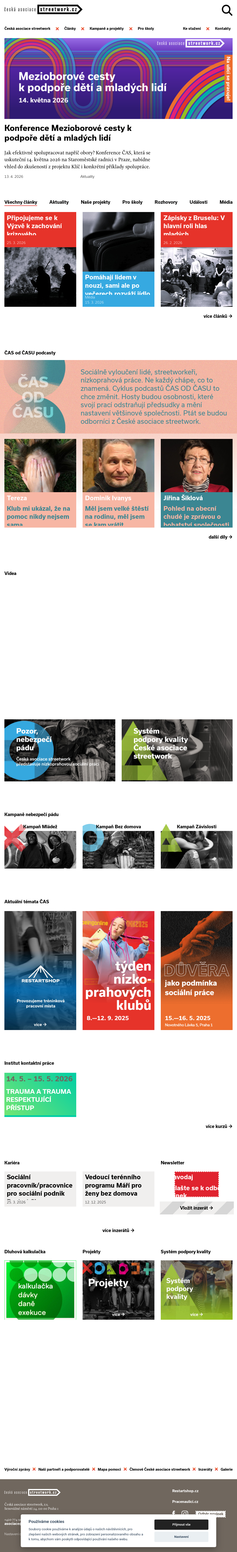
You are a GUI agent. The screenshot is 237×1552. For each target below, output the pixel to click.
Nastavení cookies (17, 1539)
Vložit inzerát (196, 1323)
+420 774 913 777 (16, 1525)
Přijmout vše (181, 1524)
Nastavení (181, 1537)
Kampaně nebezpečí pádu (31, 873)
